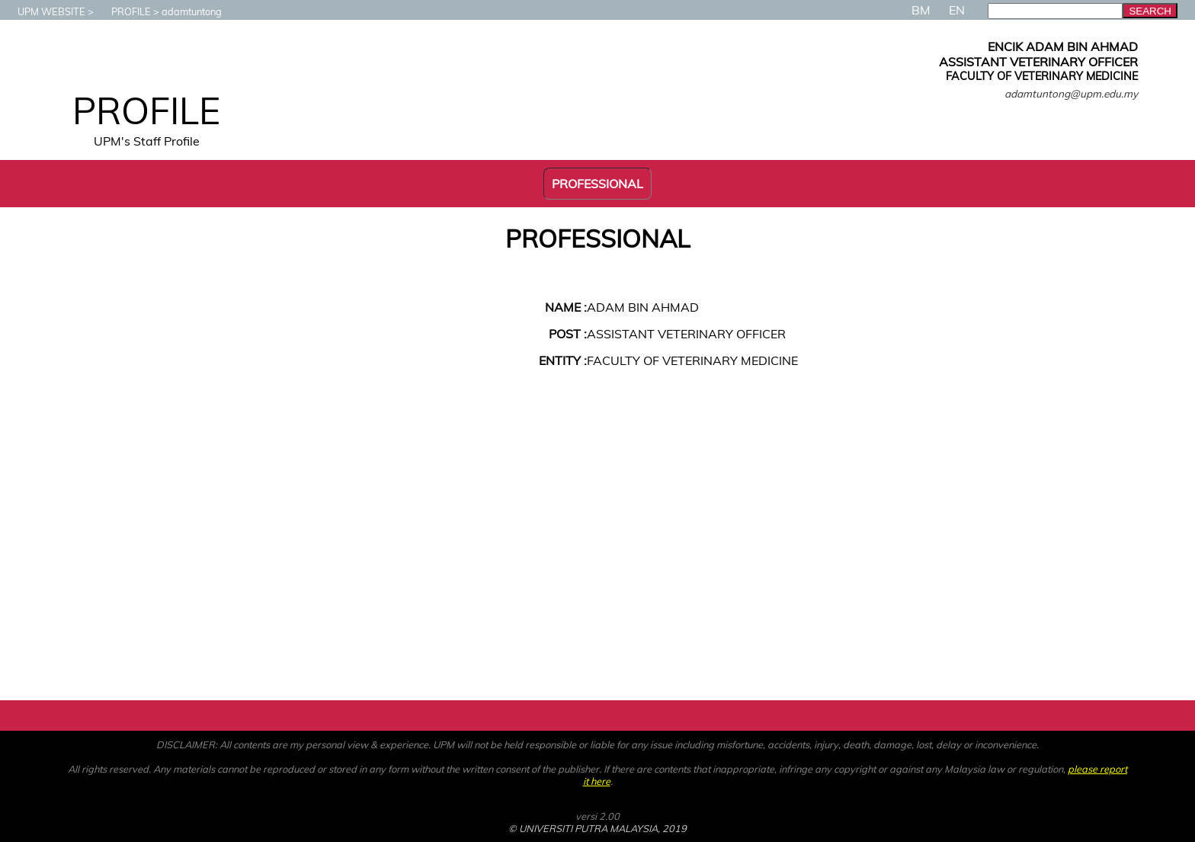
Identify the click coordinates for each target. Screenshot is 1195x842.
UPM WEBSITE (43, 11)
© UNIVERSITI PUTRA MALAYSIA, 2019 (597, 828)
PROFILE (123, 11)
